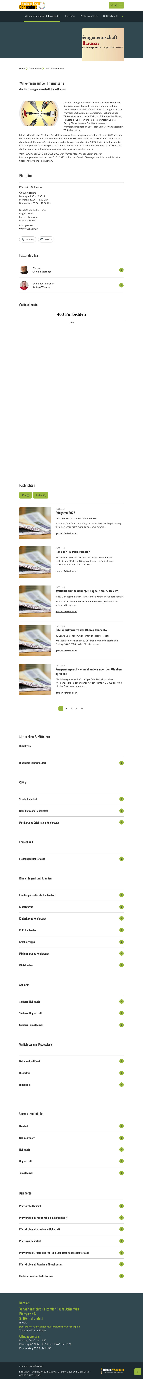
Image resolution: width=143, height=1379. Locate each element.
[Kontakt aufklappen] (121, 270)
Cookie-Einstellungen (30, 1375)
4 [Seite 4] (77, 708)
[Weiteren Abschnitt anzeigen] (122, 16)
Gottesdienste (110, 16)
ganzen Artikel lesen (66, 533)
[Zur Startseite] (112, 1371)
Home (22, 68)
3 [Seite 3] (71, 708)
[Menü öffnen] (116, 5)
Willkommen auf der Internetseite (42, 16)
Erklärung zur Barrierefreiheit (73, 1372)
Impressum (24, 1372)
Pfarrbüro (70, 16)
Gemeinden (36, 68)
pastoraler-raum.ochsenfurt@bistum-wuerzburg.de (49, 1326)
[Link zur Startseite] (32, 5)
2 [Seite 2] (66, 708)
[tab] (71, 763)
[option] (71, 40)
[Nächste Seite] (82, 708)
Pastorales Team (89, 16)
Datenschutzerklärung (44, 1372)
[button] (71, 270)
